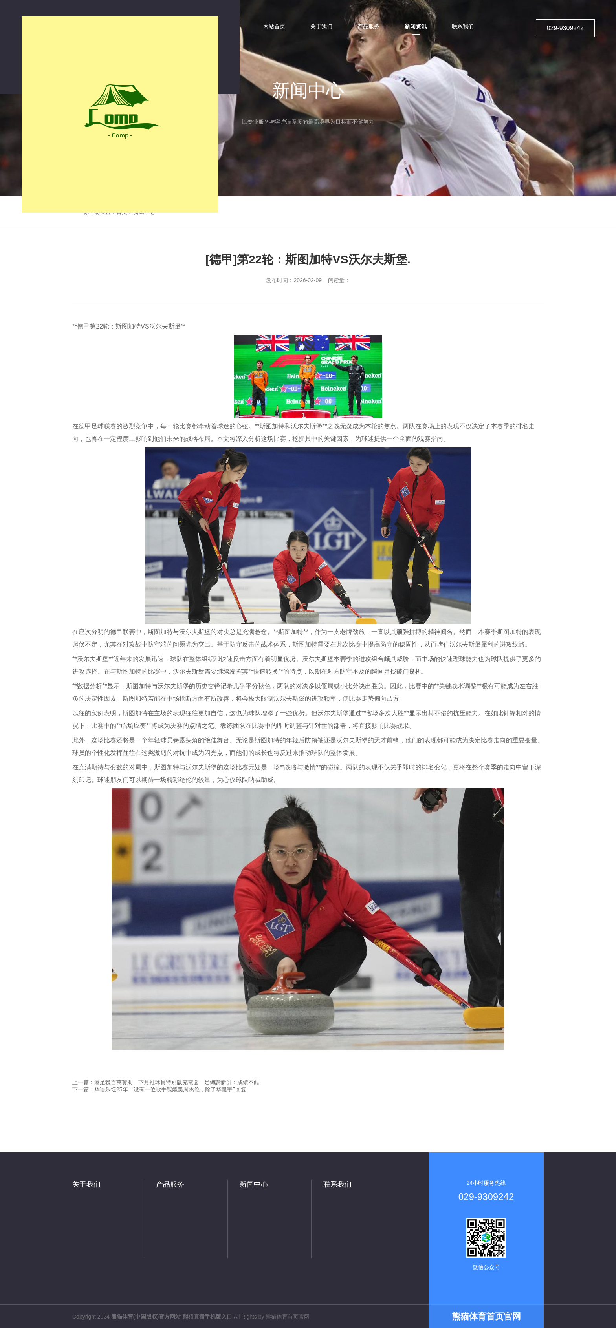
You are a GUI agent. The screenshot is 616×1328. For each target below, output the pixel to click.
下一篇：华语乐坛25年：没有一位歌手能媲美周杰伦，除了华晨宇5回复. (160, 1089)
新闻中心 (254, 1184)
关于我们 (86, 1184)
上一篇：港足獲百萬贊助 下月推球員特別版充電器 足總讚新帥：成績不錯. (166, 1082)
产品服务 (170, 1184)
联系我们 (337, 1184)
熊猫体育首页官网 (288, 1316)
